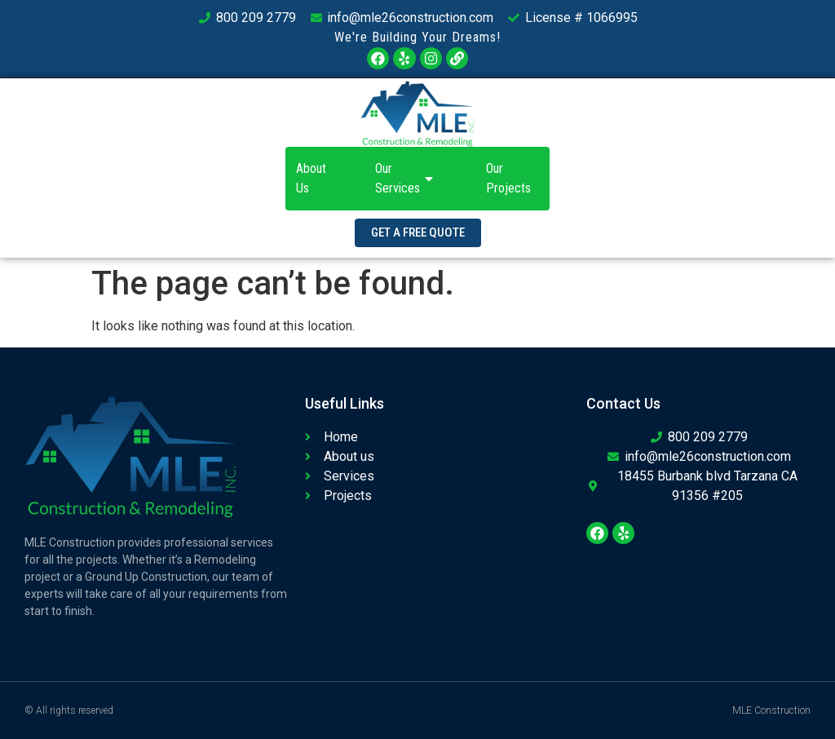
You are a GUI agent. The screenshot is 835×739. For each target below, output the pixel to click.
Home (231, 178)
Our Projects (508, 178)
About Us (311, 178)
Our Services (406, 178)
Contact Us (600, 178)
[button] (418, 233)
